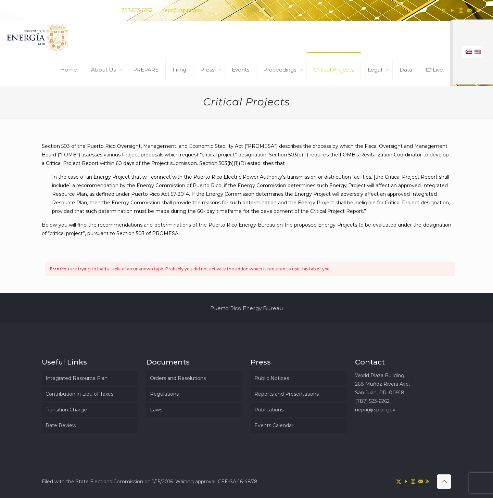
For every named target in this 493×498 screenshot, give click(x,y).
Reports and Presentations (286, 394)
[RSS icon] (478, 10)
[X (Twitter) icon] (443, 10)
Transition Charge (66, 410)
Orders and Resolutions (178, 378)
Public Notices (271, 378)
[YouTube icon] (452, 10)
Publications (268, 410)
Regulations (164, 394)
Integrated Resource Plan (77, 378)
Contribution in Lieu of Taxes (79, 394)
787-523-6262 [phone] (137, 10)
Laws (156, 410)
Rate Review (61, 425)
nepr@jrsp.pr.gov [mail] (182, 10)
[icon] (469, 10)
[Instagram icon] (461, 10)
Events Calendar (273, 425)
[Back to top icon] (444, 481)
